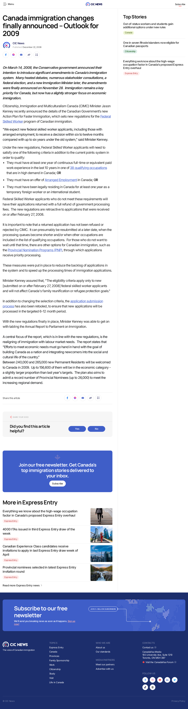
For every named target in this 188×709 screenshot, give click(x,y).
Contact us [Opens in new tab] (149, 647)
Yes (77, 428)
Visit (51, 678)
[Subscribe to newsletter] (57, 471)
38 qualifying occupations (88, 168)
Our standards (103, 651)
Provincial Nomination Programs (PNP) (35, 250)
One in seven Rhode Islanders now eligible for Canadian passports (151, 44)
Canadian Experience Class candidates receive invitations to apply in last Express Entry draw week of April (40, 550)
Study (52, 673)
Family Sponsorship (59, 660)
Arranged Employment (61, 180)
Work (52, 664)
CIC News (18, 43)
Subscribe (180, 4)
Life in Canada (56, 682)
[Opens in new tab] (145, 680)
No (96, 428)
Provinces (54, 656)
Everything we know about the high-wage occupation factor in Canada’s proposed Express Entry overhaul (153, 64)
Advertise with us (104, 668)
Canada (128, 32)
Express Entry (10, 521)
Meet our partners (105, 664)
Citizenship (130, 51)
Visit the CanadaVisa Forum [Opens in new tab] (159, 662)
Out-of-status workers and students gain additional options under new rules (148, 25)
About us (100, 647)
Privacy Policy (178, 701)
